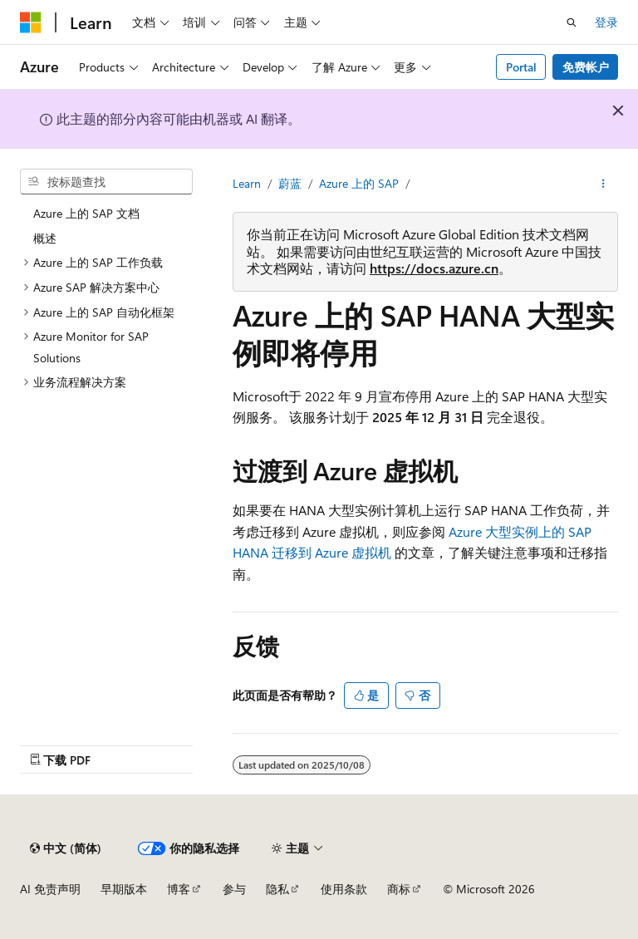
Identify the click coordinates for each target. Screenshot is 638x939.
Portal (521, 67)
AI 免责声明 (50, 889)
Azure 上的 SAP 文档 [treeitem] (86, 213)
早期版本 (124, 889)
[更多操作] (603, 183)
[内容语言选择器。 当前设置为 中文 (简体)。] (65, 848)
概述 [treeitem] (44, 238)
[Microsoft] (31, 22)
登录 (606, 22)
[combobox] (106, 182)
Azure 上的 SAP (359, 183)
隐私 (277, 889)
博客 (178, 889)
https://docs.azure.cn (434, 268)
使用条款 (344, 889)
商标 (398, 889)
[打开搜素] (571, 22)
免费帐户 (585, 67)
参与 (234, 889)
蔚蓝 (290, 183)
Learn (247, 183)
